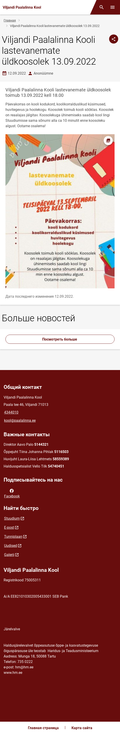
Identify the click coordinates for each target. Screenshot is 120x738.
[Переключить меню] (112, 7)
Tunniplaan (13, 536)
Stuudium (12, 518)
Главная (10, 20)
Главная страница (43, 728)
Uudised (10, 545)
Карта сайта (81, 728)
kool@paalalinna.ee (20, 420)
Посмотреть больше (60, 339)
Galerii (9, 555)
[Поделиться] (113, 39)
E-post (9, 527)
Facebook (12, 493)
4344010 (11, 412)
